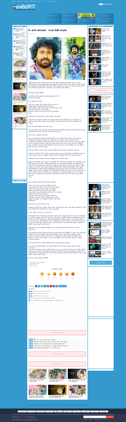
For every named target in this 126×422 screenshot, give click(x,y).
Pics (35, 265)
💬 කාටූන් (49, 411)
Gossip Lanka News (22, 417)
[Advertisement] (19, 154)
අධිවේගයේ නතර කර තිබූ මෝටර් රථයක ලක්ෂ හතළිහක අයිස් (20, 42)
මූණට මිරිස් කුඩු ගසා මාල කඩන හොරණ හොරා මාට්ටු (107, 98)
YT (40, 1)
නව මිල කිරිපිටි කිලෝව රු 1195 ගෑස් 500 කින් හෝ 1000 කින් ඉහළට (48, 300)
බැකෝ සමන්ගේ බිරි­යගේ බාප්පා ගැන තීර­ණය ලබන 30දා (107, 215)
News (33, 26)
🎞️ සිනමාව (67, 411)
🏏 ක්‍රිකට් (86, 411)
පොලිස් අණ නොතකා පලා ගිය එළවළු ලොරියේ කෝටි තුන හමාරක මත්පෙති (107, 127)
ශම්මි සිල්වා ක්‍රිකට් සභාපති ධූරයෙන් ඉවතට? (106, 193)
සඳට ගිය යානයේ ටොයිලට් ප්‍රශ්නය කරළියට (19, 30)
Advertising (34, 1)
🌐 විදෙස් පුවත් (40, 411)
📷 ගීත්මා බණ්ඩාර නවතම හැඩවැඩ (39, 293)
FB (44, 1)
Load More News (100, 262)
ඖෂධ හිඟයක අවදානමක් (105, 65)
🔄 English (104, 411)
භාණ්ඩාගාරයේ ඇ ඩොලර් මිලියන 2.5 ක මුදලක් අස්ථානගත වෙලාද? (20, 48)
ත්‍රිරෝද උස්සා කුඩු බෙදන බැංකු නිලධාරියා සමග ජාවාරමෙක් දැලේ (107, 112)
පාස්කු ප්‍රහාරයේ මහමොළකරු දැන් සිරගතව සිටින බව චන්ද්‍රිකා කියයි (106, 186)
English (20, 1)
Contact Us (105, 419)
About (27, 1)
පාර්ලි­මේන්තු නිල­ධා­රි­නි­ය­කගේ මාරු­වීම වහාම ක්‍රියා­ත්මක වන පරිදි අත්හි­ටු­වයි (107, 224)
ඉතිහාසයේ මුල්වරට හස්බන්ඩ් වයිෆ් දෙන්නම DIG (43, 298)
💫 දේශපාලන (31, 411)
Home (14, 1)
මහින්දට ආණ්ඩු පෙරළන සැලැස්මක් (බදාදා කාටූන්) (106, 231)
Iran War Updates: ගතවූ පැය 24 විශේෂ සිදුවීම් (106, 253)
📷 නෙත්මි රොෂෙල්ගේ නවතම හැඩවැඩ (40, 291)
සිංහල (100, 4)
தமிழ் (111, 4)
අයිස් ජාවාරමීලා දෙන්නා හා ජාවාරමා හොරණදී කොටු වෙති (107, 81)
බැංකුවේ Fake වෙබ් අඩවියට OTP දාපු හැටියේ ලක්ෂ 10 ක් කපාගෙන (106, 246)
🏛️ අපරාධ (76, 411)
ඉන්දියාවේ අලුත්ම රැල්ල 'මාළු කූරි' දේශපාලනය (107, 237)
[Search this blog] (94, 417)
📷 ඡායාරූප (58, 411)
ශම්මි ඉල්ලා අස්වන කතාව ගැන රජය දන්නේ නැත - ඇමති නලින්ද (20, 35)
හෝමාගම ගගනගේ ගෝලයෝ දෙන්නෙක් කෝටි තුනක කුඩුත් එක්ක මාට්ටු (106, 74)
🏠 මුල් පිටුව (22, 411)
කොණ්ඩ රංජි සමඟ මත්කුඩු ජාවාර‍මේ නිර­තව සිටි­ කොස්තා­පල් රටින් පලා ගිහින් (107, 201)
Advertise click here (54, 15)
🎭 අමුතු (95, 411)
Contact (54, 1)
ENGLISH (106, 4)
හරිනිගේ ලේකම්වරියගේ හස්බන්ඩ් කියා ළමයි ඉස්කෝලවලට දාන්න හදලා (107, 105)
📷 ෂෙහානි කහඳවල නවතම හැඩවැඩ (40, 295)
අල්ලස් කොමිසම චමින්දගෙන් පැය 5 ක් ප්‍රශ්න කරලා (20, 54)
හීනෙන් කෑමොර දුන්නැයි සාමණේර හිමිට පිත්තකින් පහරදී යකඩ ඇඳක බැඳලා (107, 120)
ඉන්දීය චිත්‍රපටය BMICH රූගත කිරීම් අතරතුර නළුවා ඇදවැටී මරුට (107, 208)
